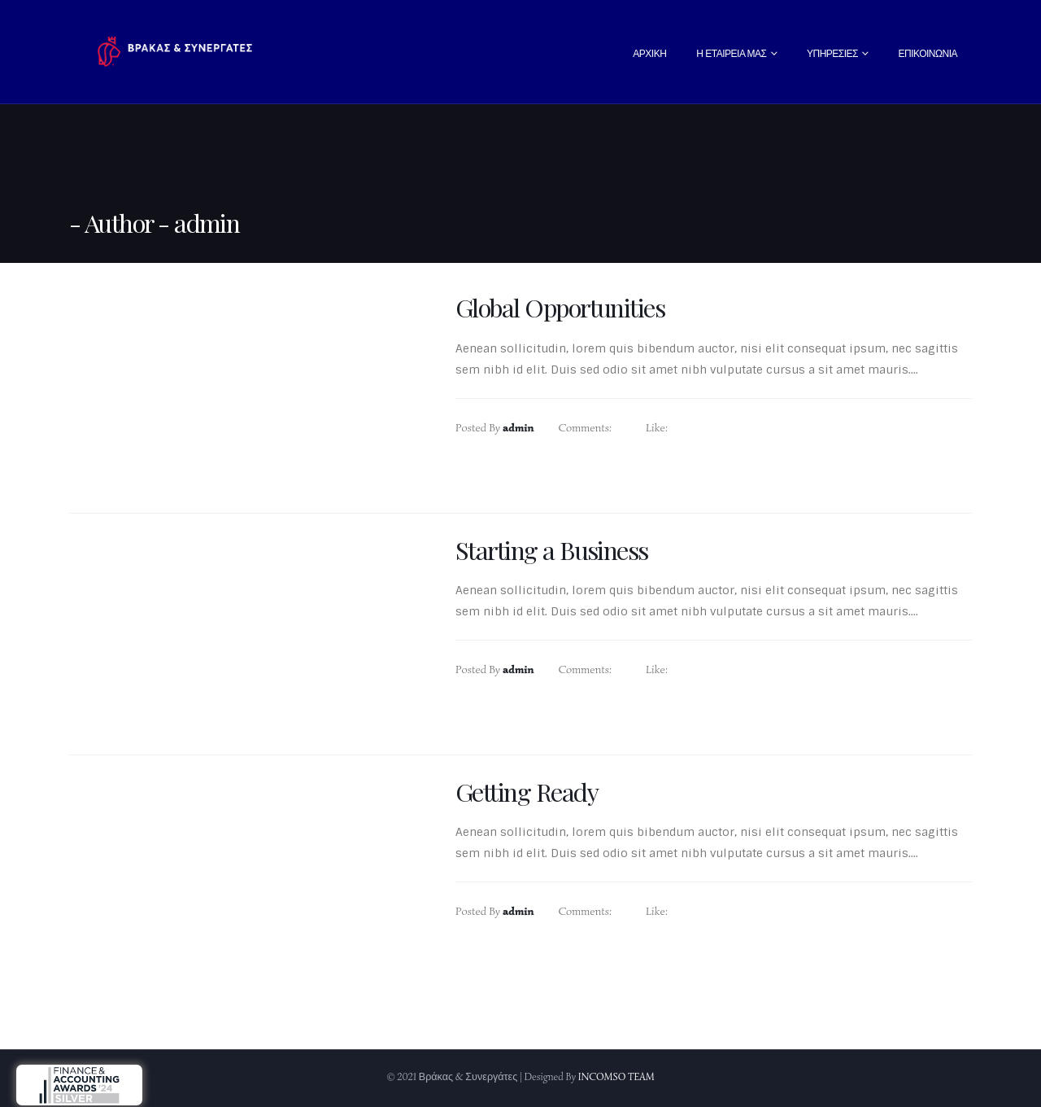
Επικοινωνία (928, 53)
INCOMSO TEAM (616, 1076)
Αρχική (649, 53)
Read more (514, 481)
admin (518, 428)
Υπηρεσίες (832, 53)
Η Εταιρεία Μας (731, 53)
